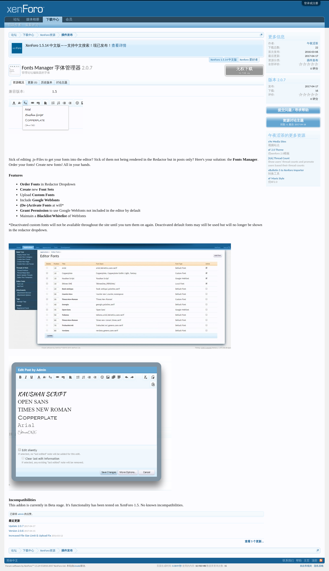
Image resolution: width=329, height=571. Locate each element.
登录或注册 (311, 3)
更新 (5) (32, 82)
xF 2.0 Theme (275, 149)
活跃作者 (14, 25)
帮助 (299, 560)
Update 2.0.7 (16, 526)
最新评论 (32, 25)
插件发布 (312, 60)
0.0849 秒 (177, 565)
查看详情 (119, 45)
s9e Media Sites (277, 141)
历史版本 (46, 82)
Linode (77, 565)
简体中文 (12, 560)
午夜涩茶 (312, 43)
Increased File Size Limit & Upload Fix (30, 535)
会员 (69, 19)
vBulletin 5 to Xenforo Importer (286, 170)
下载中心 (52, 19)
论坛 (16, 19)
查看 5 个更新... (254, 541)
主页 (306, 560)
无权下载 (244, 70)
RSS (320, 560)
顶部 (314, 560)
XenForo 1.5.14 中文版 (224, 59)
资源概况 (18, 82)
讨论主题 (61, 82)
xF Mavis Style (276, 178)
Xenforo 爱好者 (249, 59)
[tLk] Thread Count (279, 158)
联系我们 (288, 560)
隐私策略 (319, 565)
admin (21, 514)
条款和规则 (306, 565)
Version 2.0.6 (16, 530)
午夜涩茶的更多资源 (286, 135)
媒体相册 (32, 19)
